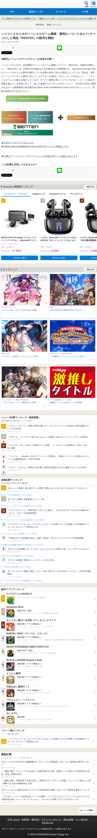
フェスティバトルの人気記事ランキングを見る (20, 534)
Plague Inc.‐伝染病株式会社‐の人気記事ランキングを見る (23, 545)
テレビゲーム (76, 194)
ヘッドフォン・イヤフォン (15, 194)
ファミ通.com (81, 819)
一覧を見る (90, 187)
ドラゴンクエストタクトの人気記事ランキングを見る (22, 581)
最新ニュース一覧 (46, 18)
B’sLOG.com (47, 823)
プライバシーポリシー (51, 819)
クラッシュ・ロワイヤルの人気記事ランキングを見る (22, 506)
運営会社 (35, 819)
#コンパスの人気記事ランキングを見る (17, 495)
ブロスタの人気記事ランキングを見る (17, 567)
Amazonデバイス (57, 194)
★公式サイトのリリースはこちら (17, 142)
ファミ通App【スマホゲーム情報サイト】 (19, 18)
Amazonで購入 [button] (19, 258)
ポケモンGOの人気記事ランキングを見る (18, 556)
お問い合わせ (14, 819)
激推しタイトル (54, 24)
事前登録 (40, 24)
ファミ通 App (11, 4)
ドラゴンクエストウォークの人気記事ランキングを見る (23, 520)
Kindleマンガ (39, 194)
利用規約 (25, 819)
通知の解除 (68, 819)
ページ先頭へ (88, 810)
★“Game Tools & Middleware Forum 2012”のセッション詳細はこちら (35, 146)
